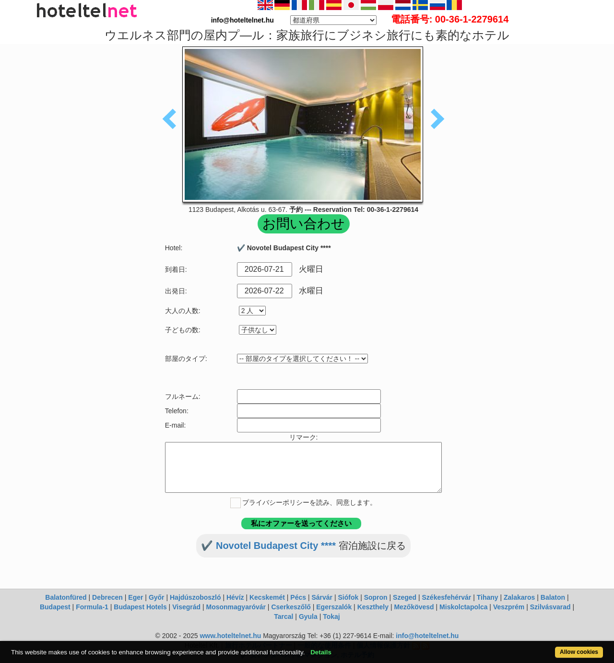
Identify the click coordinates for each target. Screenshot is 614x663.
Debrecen (107, 597)
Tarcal (283, 616)
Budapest (55, 607)
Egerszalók (334, 607)
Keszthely (373, 607)
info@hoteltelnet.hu (427, 636)
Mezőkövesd (414, 607)
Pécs (298, 597)
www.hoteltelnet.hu (230, 636)
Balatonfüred (65, 597)
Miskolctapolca (463, 607)
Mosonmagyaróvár (235, 607)
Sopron (376, 597)
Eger (135, 597)
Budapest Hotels (140, 607)
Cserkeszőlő (290, 607)
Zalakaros (519, 597)
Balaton (553, 597)
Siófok (348, 597)
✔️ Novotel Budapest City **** (268, 545)
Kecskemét (267, 597)
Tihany (487, 597)
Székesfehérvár (447, 597)
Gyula (308, 616)
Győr (157, 597)
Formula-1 (92, 607)
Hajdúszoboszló (195, 597)
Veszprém (508, 607)
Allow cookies (579, 652)
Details (320, 652)
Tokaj (331, 616)
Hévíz (235, 597)
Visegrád (186, 607)
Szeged (404, 597)
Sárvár (321, 597)
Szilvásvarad (550, 607)
